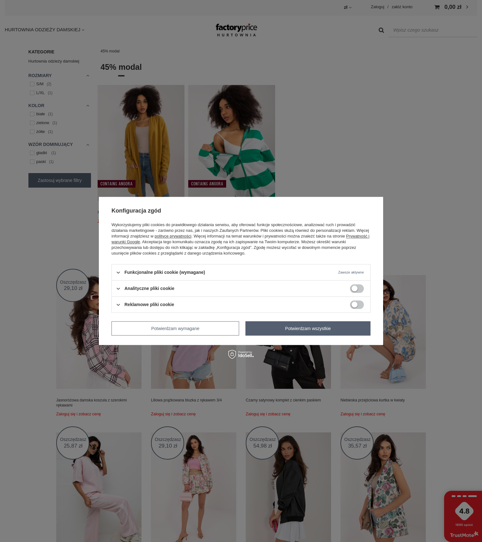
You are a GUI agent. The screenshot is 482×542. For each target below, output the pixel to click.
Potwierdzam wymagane (175, 328)
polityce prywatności (173, 236)
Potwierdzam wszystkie (308, 328)
